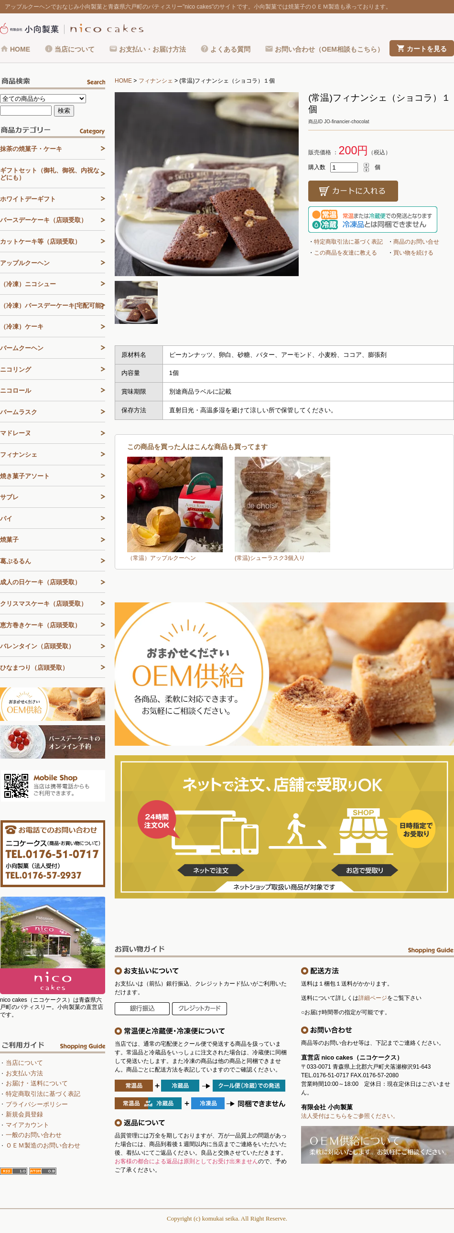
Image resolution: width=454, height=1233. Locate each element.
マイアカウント (27, 1124)
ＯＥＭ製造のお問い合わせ (43, 1145)
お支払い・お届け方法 (152, 49)
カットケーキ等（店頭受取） (40, 241)
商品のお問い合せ (416, 241)
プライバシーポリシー (37, 1104)
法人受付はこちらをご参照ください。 (350, 1116)
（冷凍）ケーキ (21, 326)
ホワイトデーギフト (28, 199)
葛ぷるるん (15, 561)
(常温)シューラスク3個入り (270, 558)
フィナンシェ (156, 80)
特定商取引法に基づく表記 (348, 241)
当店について (74, 49)
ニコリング (15, 369)
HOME (20, 49)
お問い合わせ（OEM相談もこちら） (329, 49)
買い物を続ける (413, 252)
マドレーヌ (15, 433)
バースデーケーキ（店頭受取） (43, 220)
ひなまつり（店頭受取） (34, 667)
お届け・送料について (37, 1083)
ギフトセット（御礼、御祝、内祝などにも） (49, 174)
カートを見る (427, 49)
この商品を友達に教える (345, 252)
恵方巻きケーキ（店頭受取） (40, 625)
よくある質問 (230, 49)
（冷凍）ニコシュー (28, 284)
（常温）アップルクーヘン (161, 558)
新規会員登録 (24, 1114)
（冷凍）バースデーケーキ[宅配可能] (52, 305)
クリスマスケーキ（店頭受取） (43, 603)
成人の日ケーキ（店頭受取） (40, 582)
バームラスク (18, 412)
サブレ (9, 497)
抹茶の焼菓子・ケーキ (31, 148)
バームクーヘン (21, 348)
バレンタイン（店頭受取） (37, 646)
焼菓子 (9, 539)
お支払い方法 (24, 1073)
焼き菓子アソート (25, 476)
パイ (6, 518)
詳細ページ (372, 998)
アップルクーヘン (25, 263)
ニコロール (15, 390)
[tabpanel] (207, 184)
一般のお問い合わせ (34, 1134)
